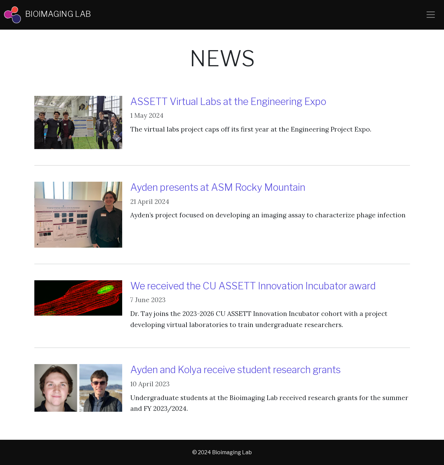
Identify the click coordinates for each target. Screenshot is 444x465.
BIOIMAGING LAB (47, 14)
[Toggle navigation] (430, 14)
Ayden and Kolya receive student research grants (235, 369)
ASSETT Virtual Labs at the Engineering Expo (228, 101)
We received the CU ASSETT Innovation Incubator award (253, 286)
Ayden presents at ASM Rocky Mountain (217, 187)
